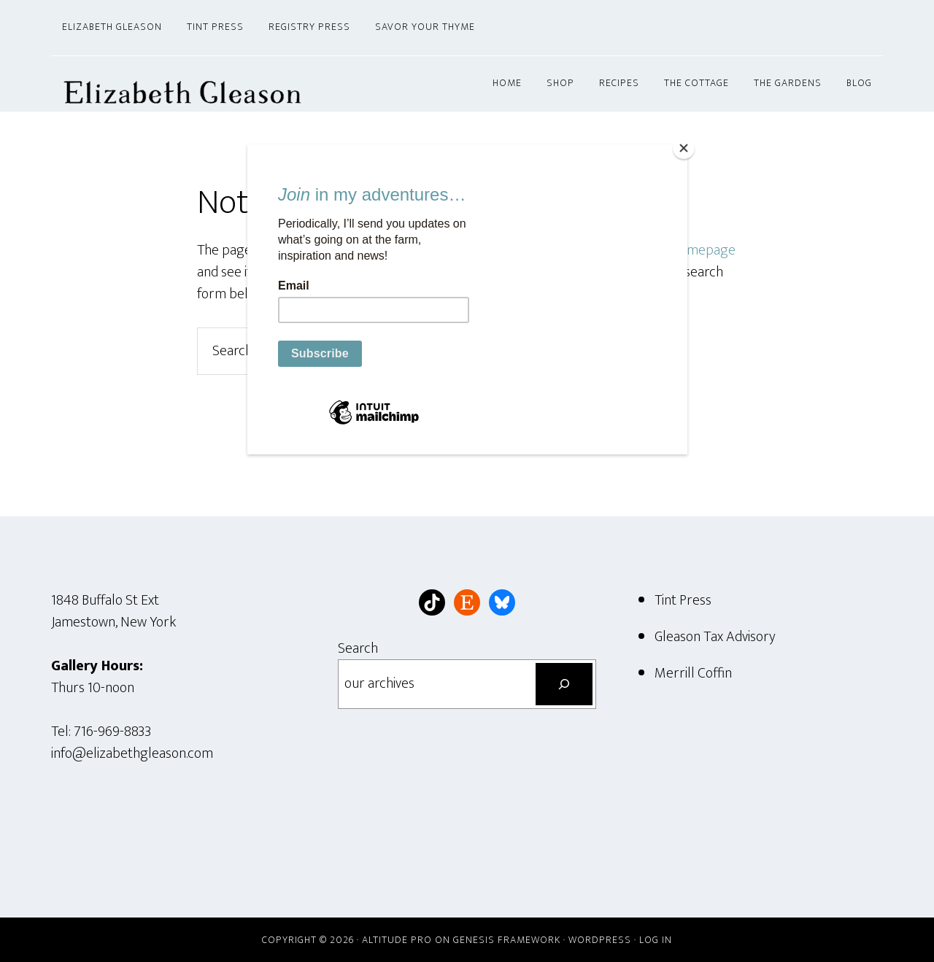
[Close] (684, 148)
